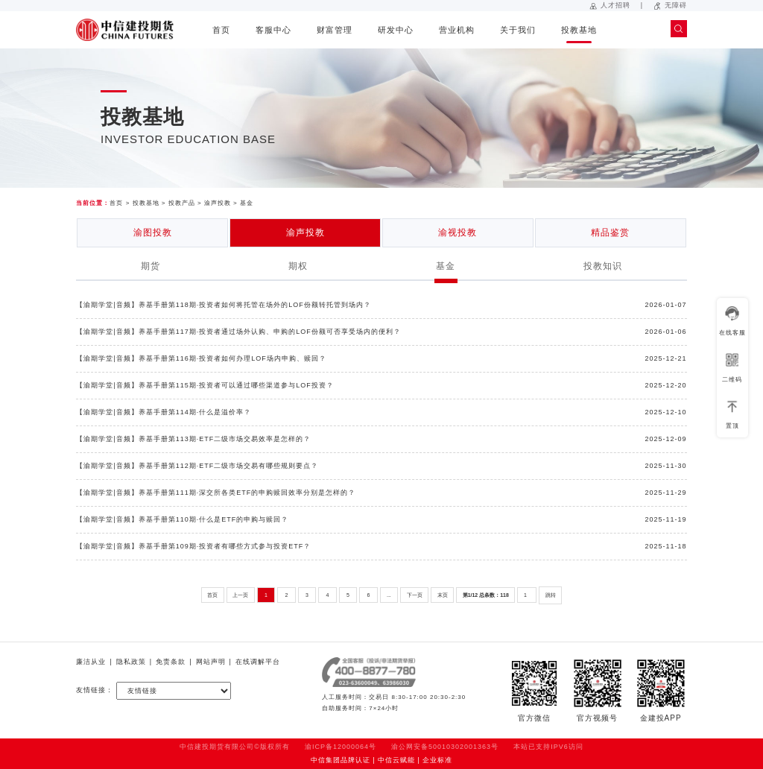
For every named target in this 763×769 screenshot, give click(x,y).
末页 (442, 595)
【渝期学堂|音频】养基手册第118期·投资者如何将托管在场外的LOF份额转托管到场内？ (223, 304)
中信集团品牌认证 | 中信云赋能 (363, 760)
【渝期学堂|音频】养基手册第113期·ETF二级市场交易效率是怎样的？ (193, 439)
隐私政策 (131, 661)
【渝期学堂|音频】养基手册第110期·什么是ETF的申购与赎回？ (182, 519)
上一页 (240, 595)
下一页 (414, 595)
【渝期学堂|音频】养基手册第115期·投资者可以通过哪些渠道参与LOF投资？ (204, 385)
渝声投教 (217, 203)
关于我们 (518, 29)
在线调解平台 (257, 661)
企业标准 (437, 760)
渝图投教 (152, 232)
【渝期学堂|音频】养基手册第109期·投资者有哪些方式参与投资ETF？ (193, 546)
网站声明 (211, 661)
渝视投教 (457, 232)
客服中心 (273, 29)
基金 (246, 203)
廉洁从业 (91, 661)
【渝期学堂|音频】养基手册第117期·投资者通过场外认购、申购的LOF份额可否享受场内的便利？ (238, 331)
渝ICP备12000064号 (340, 746)
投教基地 (579, 29)
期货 (150, 266)
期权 (298, 266)
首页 (221, 29)
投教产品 (181, 203)
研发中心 (396, 29)
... (389, 595)
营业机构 (457, 29)
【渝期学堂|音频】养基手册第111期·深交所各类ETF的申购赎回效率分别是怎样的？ (215, 492)
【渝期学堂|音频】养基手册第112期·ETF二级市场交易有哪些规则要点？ (197, 465)
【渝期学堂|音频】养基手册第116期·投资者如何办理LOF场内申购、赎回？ (201, 358)
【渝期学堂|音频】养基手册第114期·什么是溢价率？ (163, 412)
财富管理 (334, 29)
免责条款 (171, 661)
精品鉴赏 (610, 232)
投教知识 (602, 266)
